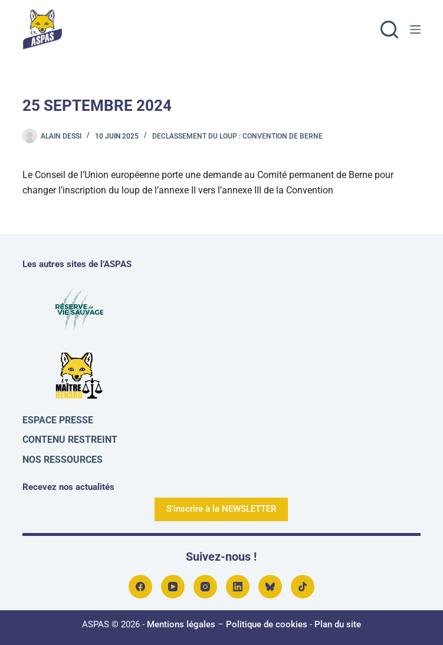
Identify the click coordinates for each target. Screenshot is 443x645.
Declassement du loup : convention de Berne (237, 136)
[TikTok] (302, 586)
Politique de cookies (266, 624)
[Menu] (415, 29)
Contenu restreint (69, 439)
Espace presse (57, 420)
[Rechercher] (389, 29)
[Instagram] (205, 586)
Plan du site (337, 624)
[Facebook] (140, 586)
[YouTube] (173, 586)
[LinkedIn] (238, 586)
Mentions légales (181, 624)
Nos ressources (62, 459)
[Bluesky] (270, 586)
